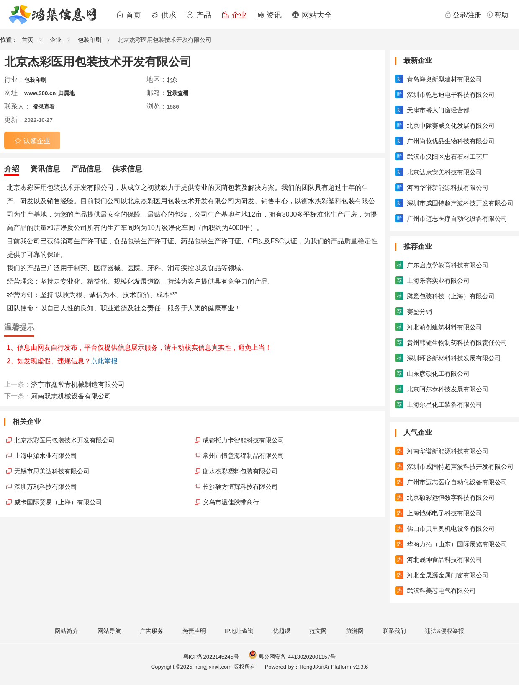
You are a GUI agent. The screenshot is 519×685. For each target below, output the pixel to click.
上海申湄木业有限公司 (45, 455)
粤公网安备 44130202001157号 (292, 657)
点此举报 (104, 360)
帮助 (497, 14)
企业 (234, 15)
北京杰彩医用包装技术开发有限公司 (64, 440)
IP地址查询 (239, 631)
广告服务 (151, 631)
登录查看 (177, 93)
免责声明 (194, 631)
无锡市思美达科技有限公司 (52, 471)
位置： (9, 39)
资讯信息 (45, 169)
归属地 (66, 93)
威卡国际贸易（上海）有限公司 (58, 502)
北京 (172, 80)
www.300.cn (40, 93)
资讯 (269, 15)
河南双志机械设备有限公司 (71, 396)
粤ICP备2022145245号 (211, 657)
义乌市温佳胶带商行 (231, 502)
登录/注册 (462, 14)
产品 (198, 15)
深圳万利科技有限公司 (45, 486)
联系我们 (394, 631)
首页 (128, 15)
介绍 (11, 169)
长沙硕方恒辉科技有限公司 (240, 486)
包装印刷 (89, 39)
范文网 (318, 631)
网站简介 (66, 631)
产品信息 (86, 169)
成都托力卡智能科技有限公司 (243, 440)
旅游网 (355, 631)
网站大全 (312, 15)
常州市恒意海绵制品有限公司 (243, 455)
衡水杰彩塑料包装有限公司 (240, 471)
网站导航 (109, 631)
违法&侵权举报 (444, 631)
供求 (163, 15)
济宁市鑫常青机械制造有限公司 (78, 384)
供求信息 (127, 169)
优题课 (281, 631)
